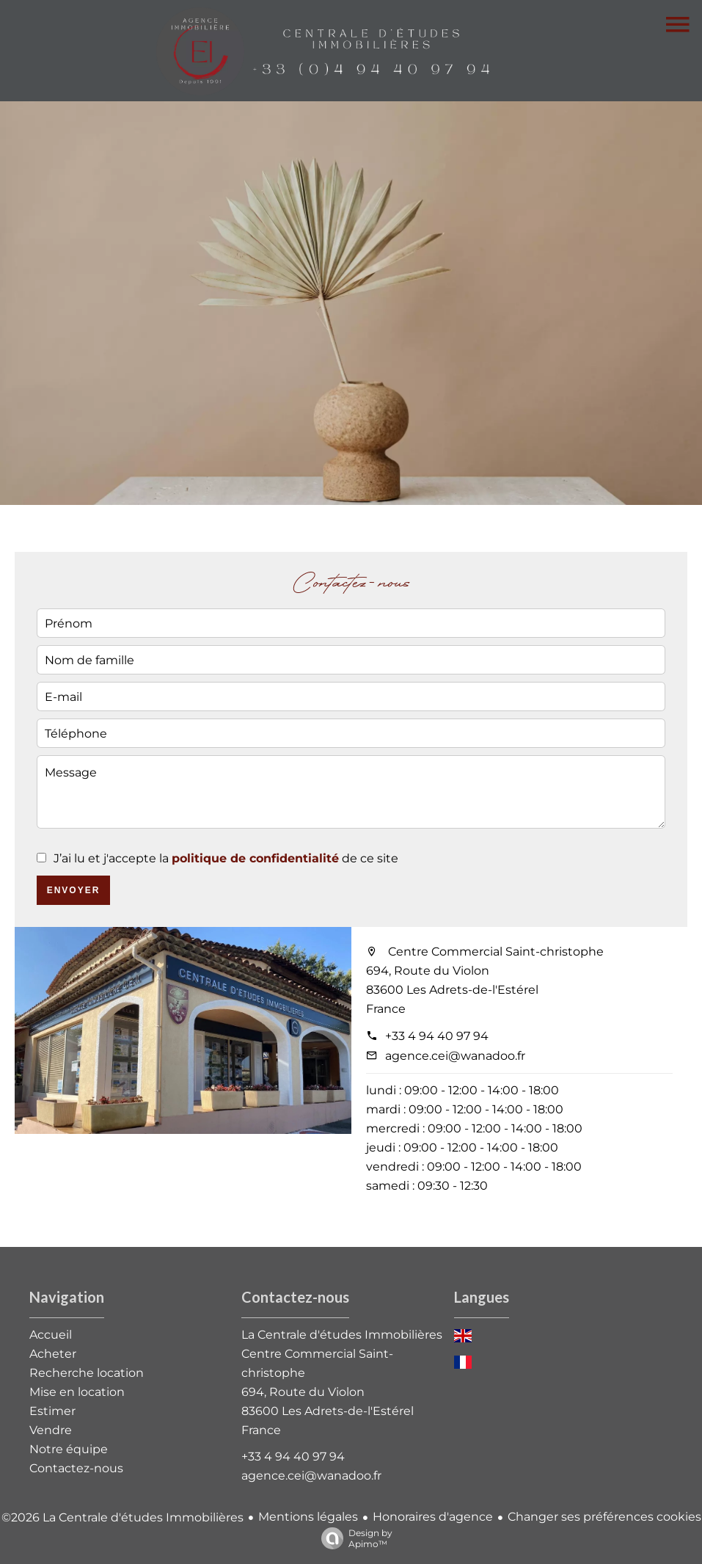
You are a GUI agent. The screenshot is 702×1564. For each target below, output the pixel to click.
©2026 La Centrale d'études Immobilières (122, 1517)
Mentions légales (308, 1517)
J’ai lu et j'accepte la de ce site (226, 858)
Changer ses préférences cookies (604, 1517)
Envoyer (73, 890)
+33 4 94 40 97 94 (437, 1036)
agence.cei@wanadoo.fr (455, 1056)
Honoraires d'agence (433, 1517)
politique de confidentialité (255, 858)
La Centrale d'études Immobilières (341, 1335)
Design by (353, 1538)
